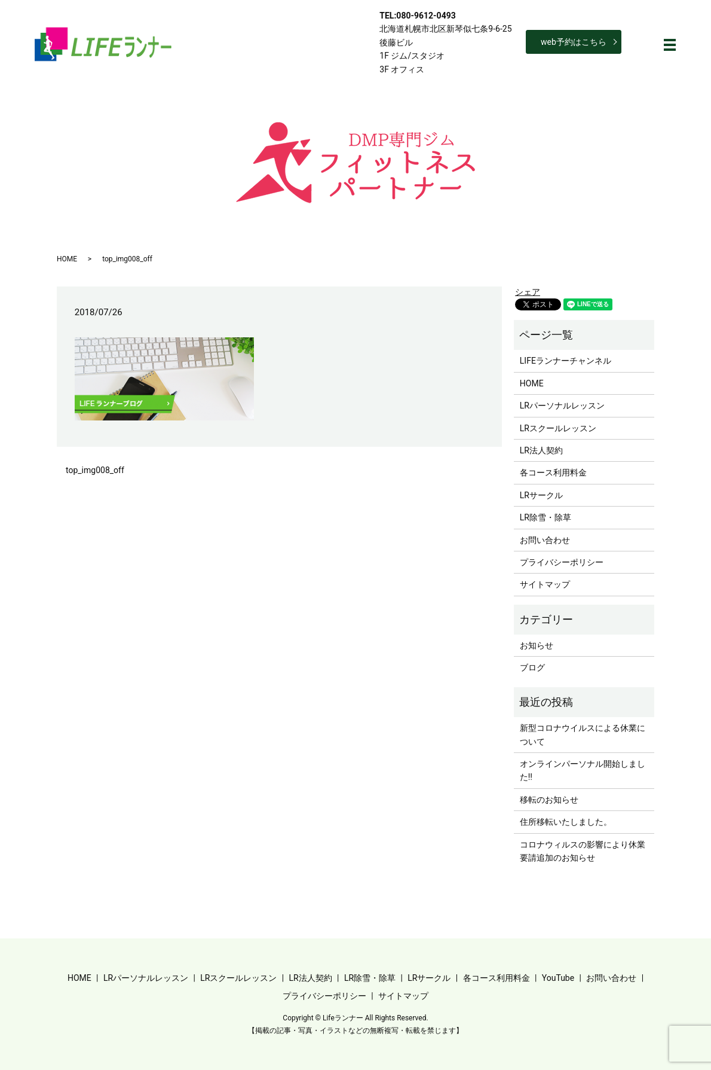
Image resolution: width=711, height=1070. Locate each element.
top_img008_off (95, 470)
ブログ (532, 667)
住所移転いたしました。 (566, 822)
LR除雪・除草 (545, 517)
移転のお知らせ (549, 799)
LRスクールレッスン (558, 428)
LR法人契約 (541, 450)
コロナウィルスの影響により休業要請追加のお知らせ (582, 851)
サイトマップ (545, 584)
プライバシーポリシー (561, 562)
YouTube (558, 978)
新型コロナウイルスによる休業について (582, 734)
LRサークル (541, 495)
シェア (527, 292)
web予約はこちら (573, 42)
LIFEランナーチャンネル (565, 360)
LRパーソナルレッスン (562, 405)
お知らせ (536, 645)
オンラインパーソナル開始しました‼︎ (582, 770)
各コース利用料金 (553, 472)
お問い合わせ (545, 540)
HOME (67, 259)
